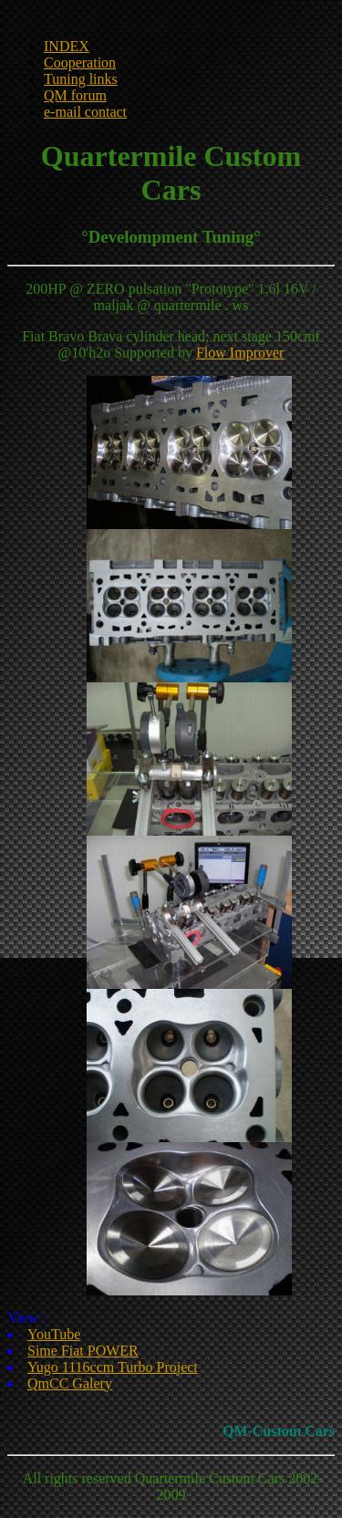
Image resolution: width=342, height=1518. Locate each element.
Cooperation (80, 62)
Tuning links (81, 79)
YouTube (53, 1334)
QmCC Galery (69, 1383)
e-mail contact (85, 112)
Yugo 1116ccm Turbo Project (112, 1367)
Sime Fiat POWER (83, 1350)
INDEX (66, 46)
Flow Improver (240, 352)
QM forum (75, 95)
